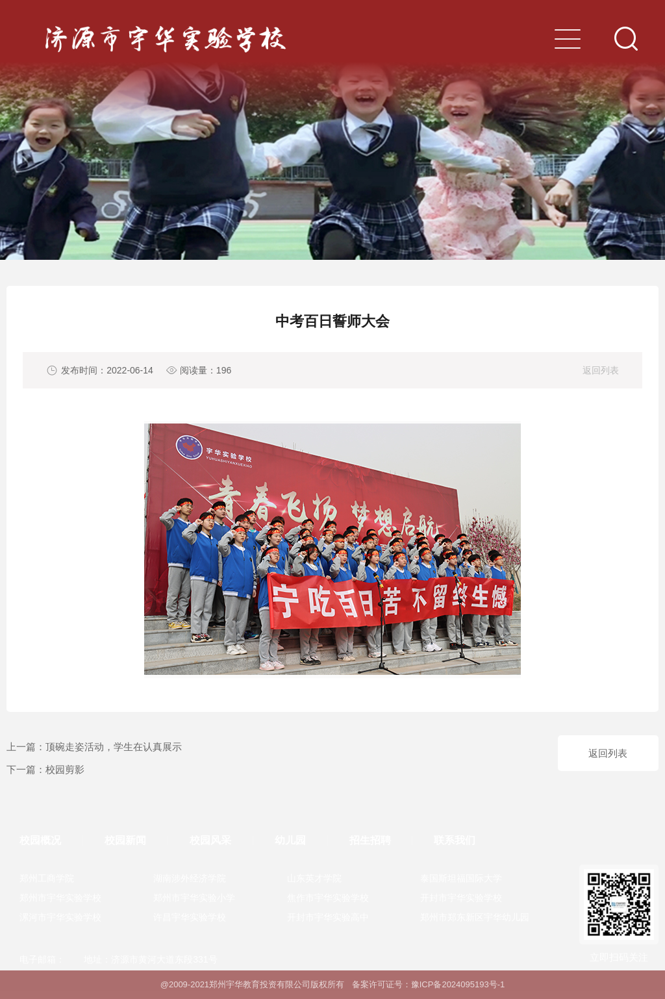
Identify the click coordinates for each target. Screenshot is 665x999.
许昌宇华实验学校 (189, 917)
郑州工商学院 (46, 878)
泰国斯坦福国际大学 (461, 878)
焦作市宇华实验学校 (328, 897)
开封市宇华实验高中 (328, 917)
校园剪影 (64, 769)
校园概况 (40, 840)
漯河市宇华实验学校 (60, 917)
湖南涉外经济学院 (189, 878)
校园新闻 (125, 840)
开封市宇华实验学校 (461, 897)
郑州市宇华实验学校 (60, 897)
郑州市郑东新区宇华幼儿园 (474, 917)
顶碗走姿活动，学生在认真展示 (113, 746)
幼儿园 (290, 840)
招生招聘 (370, 840)
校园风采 (210, 840)
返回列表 (601, 370)
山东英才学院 (314, 878)
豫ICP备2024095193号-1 (458, 984)
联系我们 (454, 840)
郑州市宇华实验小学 (194, 897)
